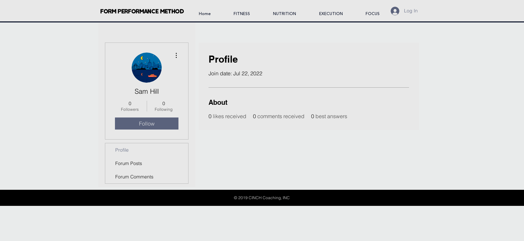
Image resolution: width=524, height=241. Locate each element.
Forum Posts (128, 163)
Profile (122, 150)
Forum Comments (134, 177)
